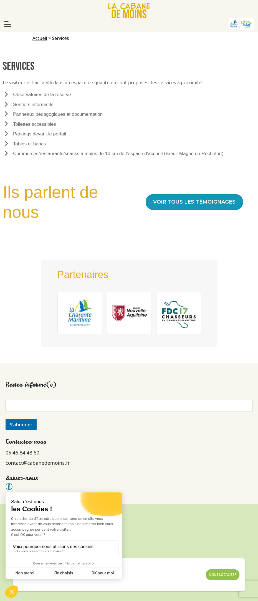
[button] (194, 202)
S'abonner (21, 424)
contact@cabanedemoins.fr (38, 462)
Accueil (39, 38)
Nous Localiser (223, 574)
